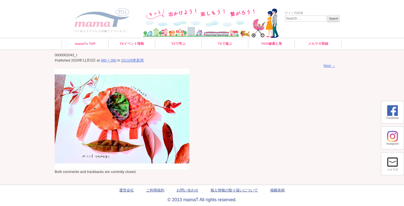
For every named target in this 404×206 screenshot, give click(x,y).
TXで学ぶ (178, 43)
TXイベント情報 (132, 43)
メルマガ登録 (318, 43)
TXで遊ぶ (225, 43)
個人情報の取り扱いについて (234, 190)
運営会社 (126, 190)
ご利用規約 (155, 190)
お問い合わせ (187, 190)
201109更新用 (132, 60)
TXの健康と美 (271, 43)
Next (329, 66)
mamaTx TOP (85, 43)
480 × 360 (108, 60)
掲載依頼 (277, 190)
